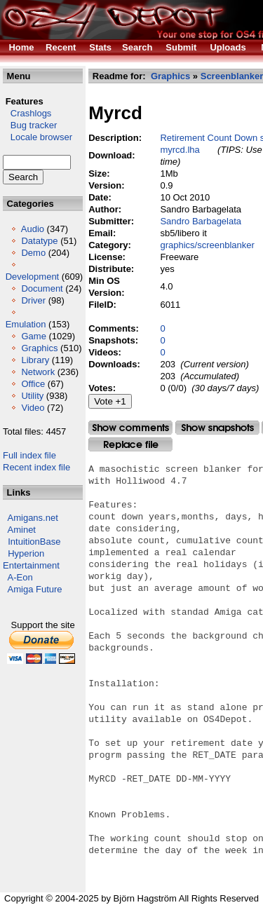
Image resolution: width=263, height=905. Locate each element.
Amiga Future (35, 589)
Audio (32, 229)
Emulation (26, 324)
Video (32, 407)
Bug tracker (30, 125)
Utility (32, 395)
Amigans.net (33, 517)
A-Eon (20, 577)
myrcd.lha (179, 149)
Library (35, 360)
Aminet (22, 529)
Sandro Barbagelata (200, 221)
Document (41, 288)
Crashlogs (27, 113)
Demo (33, 252)
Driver (33, 300)
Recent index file (36, 467)
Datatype (39, 241)
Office (33, 384)
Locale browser (37, 137)
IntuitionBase (34, 541)
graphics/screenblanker (207, 245)
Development (33, 276)
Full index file (29, 455)
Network (38, 372)
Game (33, 336)
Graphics (39, 348)
